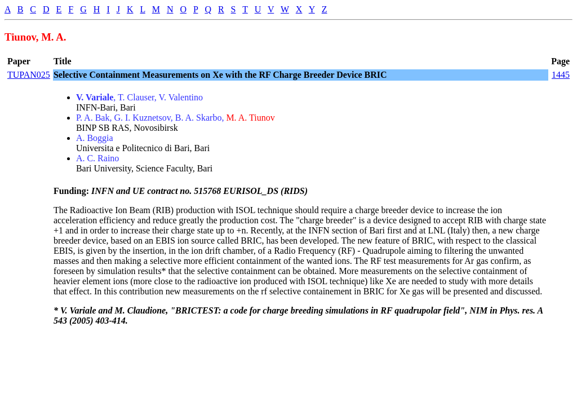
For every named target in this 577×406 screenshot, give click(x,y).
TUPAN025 (28, 75)
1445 (561, 75)
